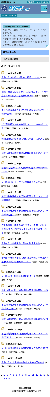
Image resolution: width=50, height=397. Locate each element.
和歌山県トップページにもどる (38, 2)
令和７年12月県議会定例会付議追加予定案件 (22, 362)
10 (29, 374)
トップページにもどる (9, 16)
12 (37, 374)
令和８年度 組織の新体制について (18, 275)
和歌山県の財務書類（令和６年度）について (22, 138)
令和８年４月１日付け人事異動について (20, 181)
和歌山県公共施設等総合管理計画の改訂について (24, 153)
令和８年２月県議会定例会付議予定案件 (20, 243)
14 (45, 374)
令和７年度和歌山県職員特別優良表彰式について (24, 347)
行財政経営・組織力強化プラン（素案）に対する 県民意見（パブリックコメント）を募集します (24, 228)
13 (41, 374)
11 (33, 374)
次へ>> (5, 378)
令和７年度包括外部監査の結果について (20, 77)
